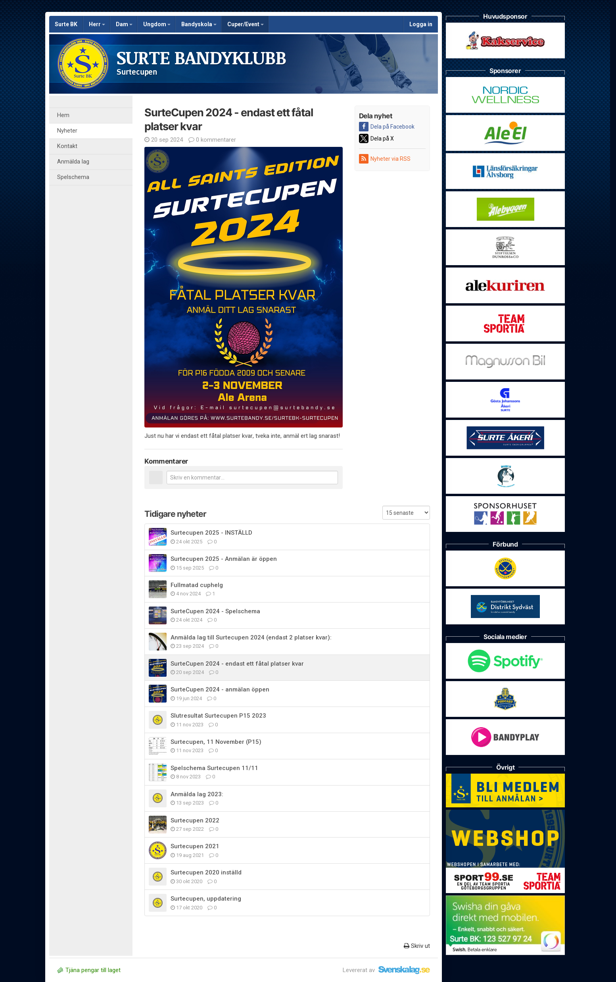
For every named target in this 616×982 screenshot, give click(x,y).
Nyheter (67, 130)
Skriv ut (417, 945)
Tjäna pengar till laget (89, 970)
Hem (63, 115)
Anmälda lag (73, 161)
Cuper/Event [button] (245, 24)
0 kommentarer (212, 139)
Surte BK (66, 24)
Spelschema (73, 177)
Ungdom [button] (157, 24)
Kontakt (67, 146)
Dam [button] (124, 24)
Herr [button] (97, 24)
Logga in (420, 24)
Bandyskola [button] (199, 24)
